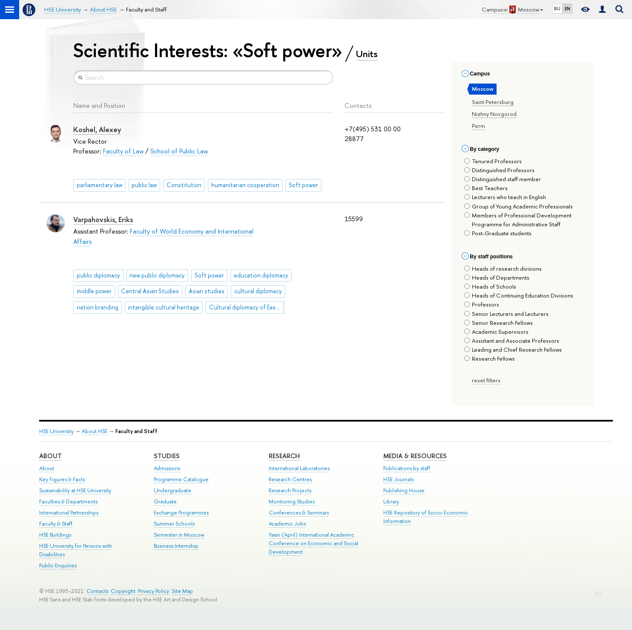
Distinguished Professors (499, 170)
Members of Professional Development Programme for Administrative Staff (518, 219)
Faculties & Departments (68, 501)
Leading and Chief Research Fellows (513, 349)
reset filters (486, 380)
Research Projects (290, 490)
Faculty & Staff (55, 523)
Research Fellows (489, 358)
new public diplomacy (157, 275)
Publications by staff (406, 468)
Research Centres (290, 479)
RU (557, 9)
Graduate (165, 501)
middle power (94, 291)
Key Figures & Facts (62, 479)
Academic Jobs (287, 523)
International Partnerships (68, 512)
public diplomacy (98, 275)
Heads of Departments (496, 277)
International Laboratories (299, 468)
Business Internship (176, 545)
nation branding (97, 307)
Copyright (123, 591)
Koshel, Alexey (97, 129)
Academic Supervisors (496, 331)
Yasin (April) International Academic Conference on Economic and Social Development (313, 543)
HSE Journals (398, 479)
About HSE (94, 431)
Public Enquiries (58, 565)
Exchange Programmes (181, 512)
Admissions (167, 468)
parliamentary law (99, 185)
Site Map (182, 591)
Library (391, 501)
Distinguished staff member (502, 179)
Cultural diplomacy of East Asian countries (246, 307)
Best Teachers (486, 188)
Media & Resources (415, 455)
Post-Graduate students (497, 233)
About (50, 455)
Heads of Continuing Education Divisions (518, 295)
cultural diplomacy (258, 291)
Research (284, 455)
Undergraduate (172, 490)
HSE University (56, 431)
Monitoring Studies (292, 501)
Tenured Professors (493, 161)
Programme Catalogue (181, 479)
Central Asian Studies (150, 291)
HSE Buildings (55, 534)
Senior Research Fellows (498, 323)
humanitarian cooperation (245, 185)
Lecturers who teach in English (505, 197)
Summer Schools (174, 523)
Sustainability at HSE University (75, 490)
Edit (597, 593)
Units (367, 53)
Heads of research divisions (503, 268)
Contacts (97, 591)
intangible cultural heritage (163, 307)
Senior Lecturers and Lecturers (506, 314)
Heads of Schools (490, 286)
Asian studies (206, 291)
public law (144, 185)
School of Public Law (179, 151)
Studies (167, 455)
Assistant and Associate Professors (511, 340)
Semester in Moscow (179, 534)
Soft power (303, 185)
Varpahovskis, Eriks (103, 219)
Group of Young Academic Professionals (518, 206)
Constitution (184, 185)
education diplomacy (261, 275)
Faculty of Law (123, 151)
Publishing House (404, 490)
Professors (481, 304)
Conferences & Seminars (299, 512)
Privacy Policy (153, 591)
